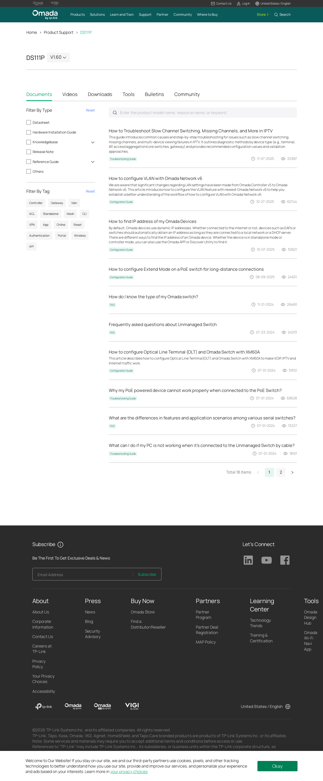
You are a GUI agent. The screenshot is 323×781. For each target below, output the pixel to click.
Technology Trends (260, 623)
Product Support (58, 32)
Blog (89, 621)
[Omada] (73, 706)
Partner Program (203, 614)
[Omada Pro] (102, 706)
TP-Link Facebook (285, 560)
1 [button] (269, 472)
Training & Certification (261, 638)
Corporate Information (42, 624)
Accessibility (43, 691)
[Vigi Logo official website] (54, 3)
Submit (114, 112)
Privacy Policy (39, 663)
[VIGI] (132, 706)
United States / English (262, 706)
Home (31, 32)
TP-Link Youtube (266, 560)
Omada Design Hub (310, 617)
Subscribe (147, 574)
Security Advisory (93, 633)
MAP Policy (206, 642)
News (90, 612)
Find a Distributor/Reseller (148, 624)
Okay (277, 766)
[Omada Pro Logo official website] (38, 3)
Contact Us (42, 636)
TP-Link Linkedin (248, 560)
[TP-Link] (43, 706)
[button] (221, 3)
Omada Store (143, 612)
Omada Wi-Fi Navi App (310, 641)
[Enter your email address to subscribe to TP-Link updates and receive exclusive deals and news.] (83, 576)
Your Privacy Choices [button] (43, 679)
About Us (40, 612)
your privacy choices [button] (128, 771)
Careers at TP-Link (42, 648)
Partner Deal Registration (207, 629)
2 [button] (281, 472)
